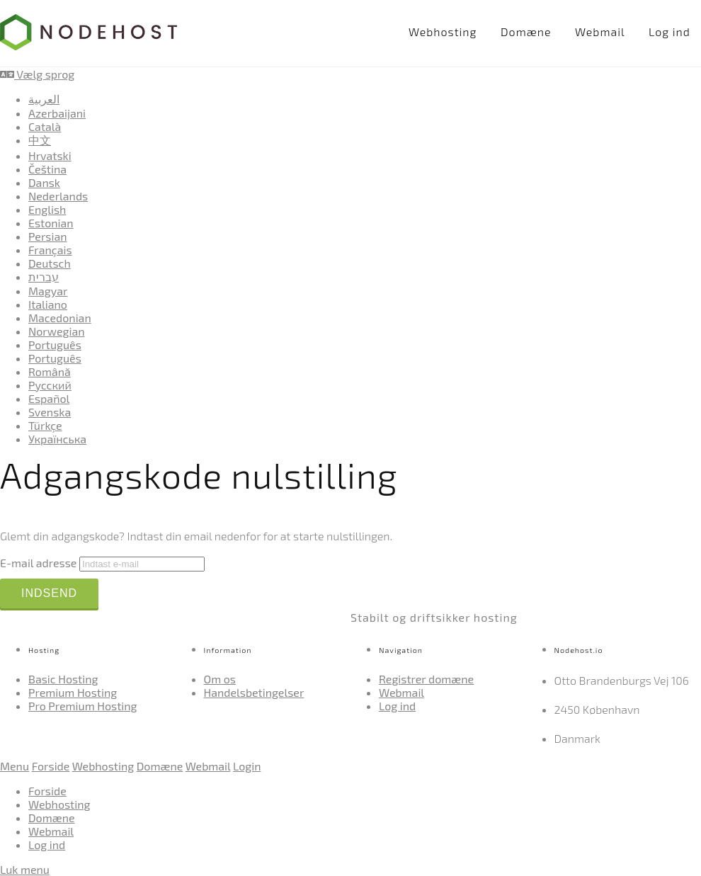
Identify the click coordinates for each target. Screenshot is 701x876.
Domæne (526, 31)
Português (54, 344)
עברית (43, 276)
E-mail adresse (38, 562)
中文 (39, 140)
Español (48, 398)
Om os (220, 679)
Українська (57, 438)
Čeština (47, 169)
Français (50, 249)
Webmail (600, 31)
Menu (14, 766)
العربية (43, 99)
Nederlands (58, 196)
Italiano (47, 304)
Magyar (47, 290)
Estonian (51, 222)
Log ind (669, 31)
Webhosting (443, 31)
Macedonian (59, 317)
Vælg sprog (37, 74)
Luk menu (25, 869)
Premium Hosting (72, 692)
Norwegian (56, 331)
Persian (47, 236)
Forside (51, 766)
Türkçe (45, 425)
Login (247, 766)
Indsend (49, 593)
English (47, 209)
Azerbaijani (57, 113)
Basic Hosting (63, 679)
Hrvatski (50, 155)
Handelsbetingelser (254, 692)
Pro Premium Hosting (82, 705)
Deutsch (49, 263)
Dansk (44, 182)
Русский (50, 385)
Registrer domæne (426, 679)
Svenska (49, 412)
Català (44, 126)
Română (49, 371)
